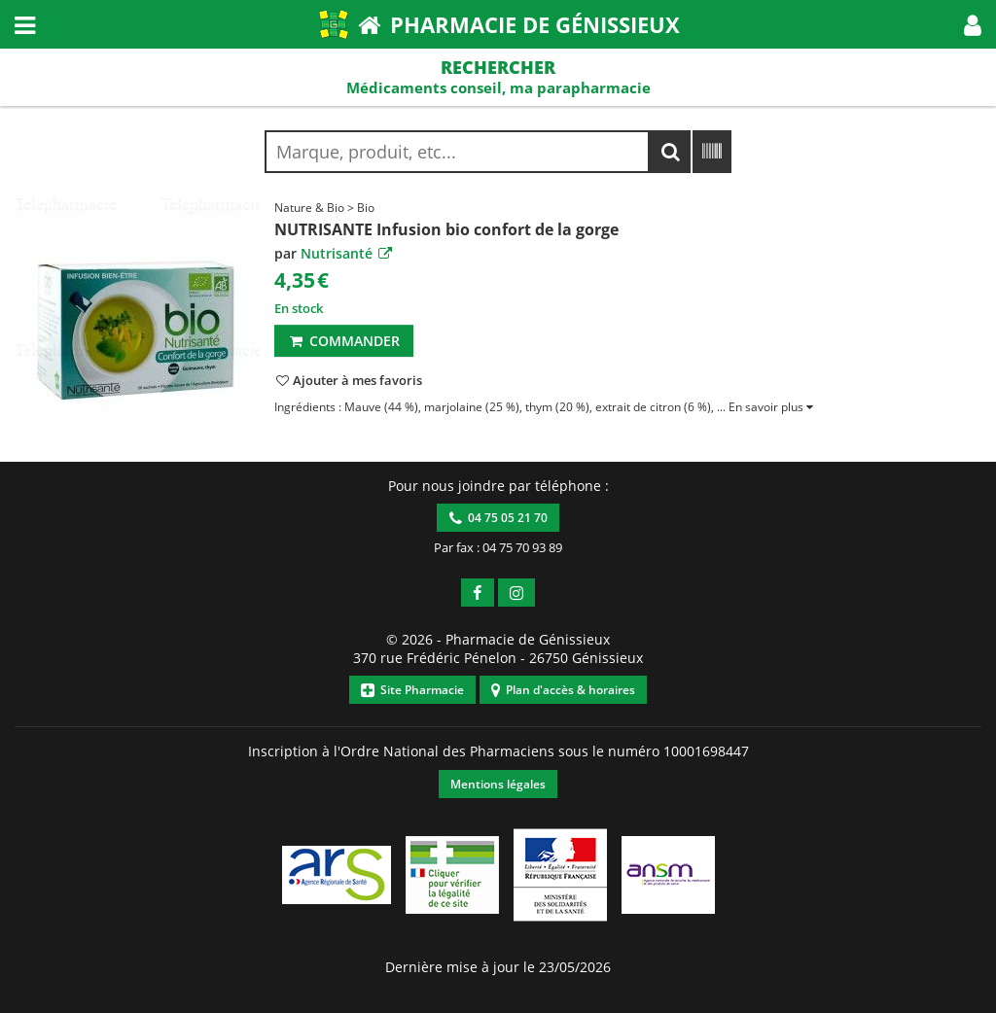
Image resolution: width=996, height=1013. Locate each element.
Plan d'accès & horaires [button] (563, 689)
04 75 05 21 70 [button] (498, 517)
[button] (972, 24)
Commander (344, 341)
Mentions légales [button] (498, 784)
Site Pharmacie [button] (412, 689)
